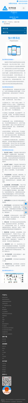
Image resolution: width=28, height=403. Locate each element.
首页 (4, 22)
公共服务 (4, 352)
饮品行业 (4, 346)
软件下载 (4, 341)
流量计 (3, 319)
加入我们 (4, 371)
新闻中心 (4, 374)
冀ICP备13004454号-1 (6, 401)
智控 (3, 321)
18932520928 (22, 1)
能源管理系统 (5, 297)
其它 (3, 358)
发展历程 (4, 365)
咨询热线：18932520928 (16, 401)
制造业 (3, 348)
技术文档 (4, 339)
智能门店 (4, 307)
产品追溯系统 (5, 311)
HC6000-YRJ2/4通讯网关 (7, 334)
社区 (3, 350)
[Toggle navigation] (24, 8)
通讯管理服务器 (5, 323)
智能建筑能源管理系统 (6, 301)
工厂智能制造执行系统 (6, 305)
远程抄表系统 (5, 303)
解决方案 (17, 22)
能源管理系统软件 (5, 299)
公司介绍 (4, 363)
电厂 (3, 354)
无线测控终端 (5, 331)
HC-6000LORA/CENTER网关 (7, 327)
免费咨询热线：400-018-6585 (18, 3)
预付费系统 (4, 309)
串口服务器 (4, 325)
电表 (3, 317)
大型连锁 (4, 356)
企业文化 (4, 367)
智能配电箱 (4, 315)
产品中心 (10, 22)
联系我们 (4, 369)
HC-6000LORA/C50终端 (7, 329)
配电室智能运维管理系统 (7, 313)
